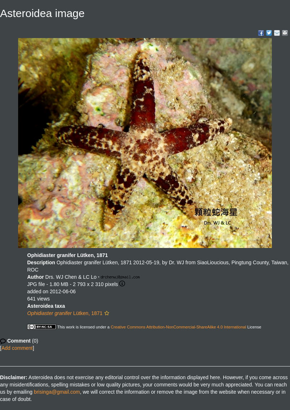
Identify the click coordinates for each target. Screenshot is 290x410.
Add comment (17, 348)
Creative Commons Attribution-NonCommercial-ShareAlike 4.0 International (178, 327)
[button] (107, 313)
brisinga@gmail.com (57, 392)
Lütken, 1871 (65, 313)
